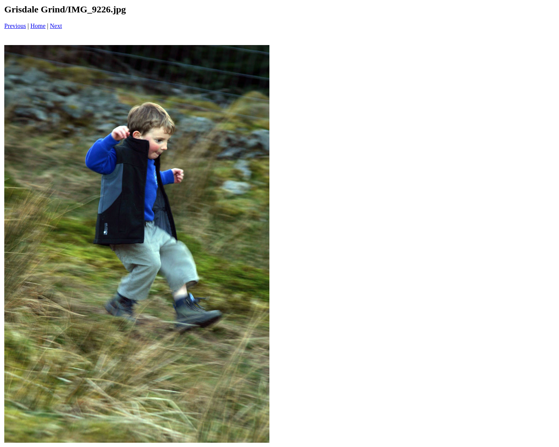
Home (37, 26)
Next (56, 26)
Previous (15, 26)
